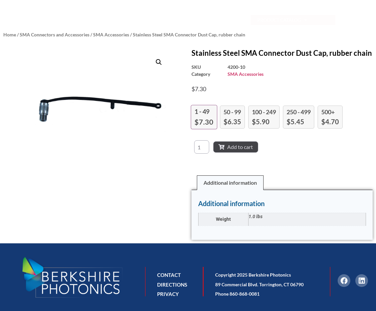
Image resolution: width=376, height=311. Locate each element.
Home (9, 34)
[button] (159, 62)
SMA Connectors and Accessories (54, 34)
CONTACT (169, 275)
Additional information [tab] (230, 182)
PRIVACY (168, 294)
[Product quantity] (201, 147)
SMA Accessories (111, 34)
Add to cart (236, 147)
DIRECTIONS (172, 285)
